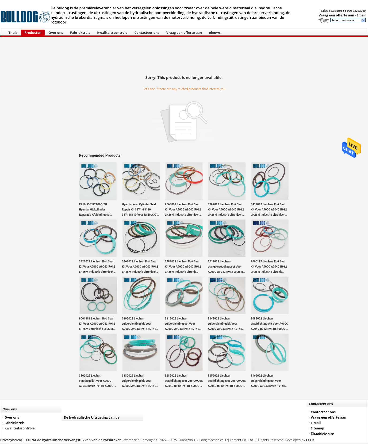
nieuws (215, 32)
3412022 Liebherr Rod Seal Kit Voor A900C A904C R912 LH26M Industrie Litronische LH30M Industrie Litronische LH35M (269, 210)
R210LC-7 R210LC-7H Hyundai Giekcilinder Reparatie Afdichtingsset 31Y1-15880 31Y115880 (94, 210)
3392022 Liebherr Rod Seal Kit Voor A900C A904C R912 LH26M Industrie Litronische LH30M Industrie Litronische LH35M (226, 210)
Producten (33, 32)
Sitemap (317, 428)
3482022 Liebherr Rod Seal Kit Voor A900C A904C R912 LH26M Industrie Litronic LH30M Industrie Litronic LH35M (183, 267)
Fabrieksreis (80, 32)
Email (361, 15)
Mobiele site (322, 434)
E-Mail (316, 423)
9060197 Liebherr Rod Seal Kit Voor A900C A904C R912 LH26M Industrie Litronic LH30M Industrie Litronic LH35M (269, 267)
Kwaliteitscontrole (112, 32)
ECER (310, 440)
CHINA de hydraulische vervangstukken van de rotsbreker (73, 440)
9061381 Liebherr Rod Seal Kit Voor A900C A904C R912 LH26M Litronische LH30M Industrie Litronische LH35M (97, 324)
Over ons (55, 32)
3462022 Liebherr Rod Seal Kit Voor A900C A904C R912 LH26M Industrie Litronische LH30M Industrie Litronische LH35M (140, 267)
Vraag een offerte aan (336, 15)
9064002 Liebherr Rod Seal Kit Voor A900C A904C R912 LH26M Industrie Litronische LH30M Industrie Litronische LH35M (183, 210)
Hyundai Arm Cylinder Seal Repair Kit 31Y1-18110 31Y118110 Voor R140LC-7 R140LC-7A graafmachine (139, 210)
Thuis (12, 32)
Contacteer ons (146, 32)
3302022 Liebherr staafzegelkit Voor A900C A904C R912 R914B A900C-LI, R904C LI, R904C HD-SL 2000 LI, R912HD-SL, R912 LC (98, 381)
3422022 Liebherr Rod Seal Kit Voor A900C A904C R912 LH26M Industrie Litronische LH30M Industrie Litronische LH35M (97, 267)
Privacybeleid (11, 440)
